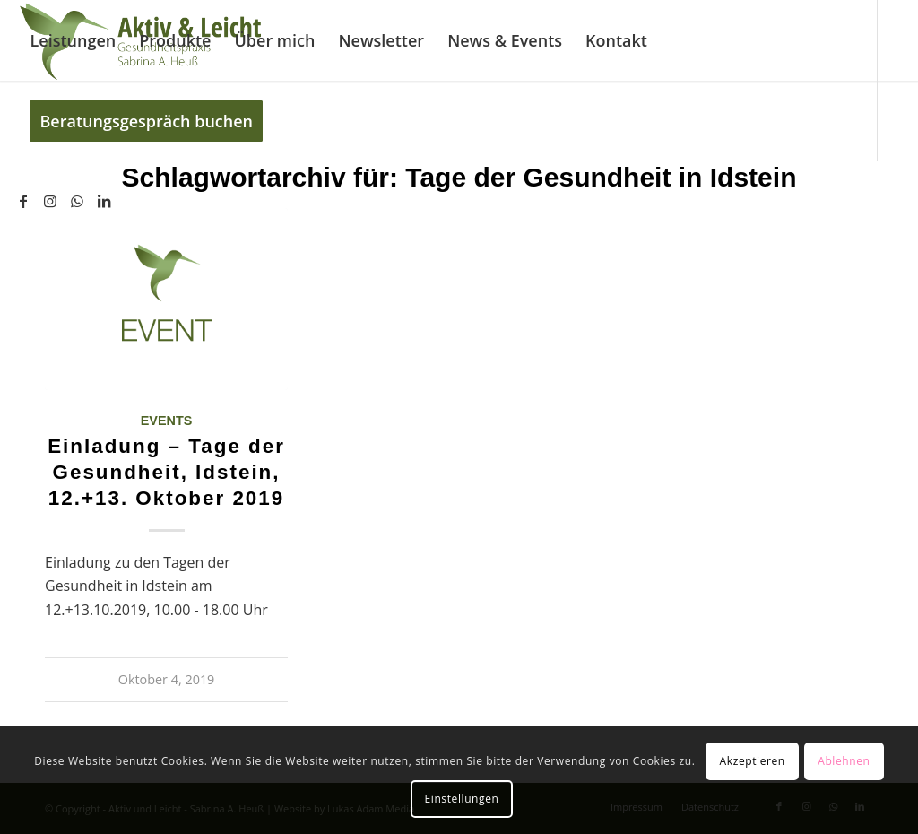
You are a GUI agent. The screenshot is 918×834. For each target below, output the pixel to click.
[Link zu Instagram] (50, 200)
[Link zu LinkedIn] (104, 200)
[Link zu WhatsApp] (77, 200)
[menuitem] (72, 40)
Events (167, 420)
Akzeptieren (752, 761)
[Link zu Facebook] (23, 200)
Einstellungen (462, 798)
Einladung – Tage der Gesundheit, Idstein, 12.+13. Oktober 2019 (166, 472)
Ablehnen (844, 761)
